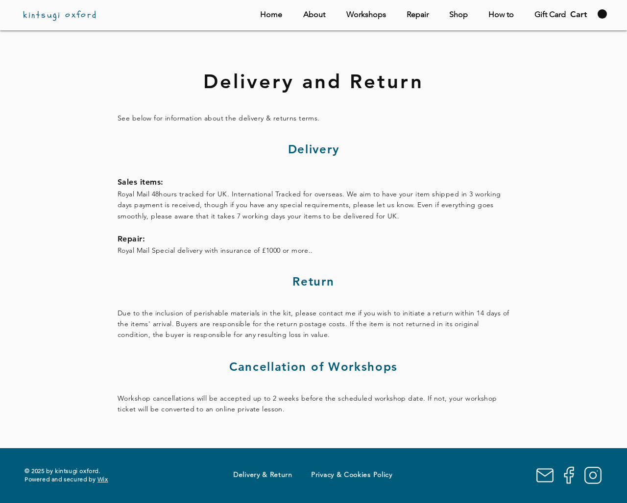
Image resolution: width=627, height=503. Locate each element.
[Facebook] (569, 475)
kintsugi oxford (60, 15)
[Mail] (545, 475)
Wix (102, 479)
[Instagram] (593, 475)
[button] (588, 14)
